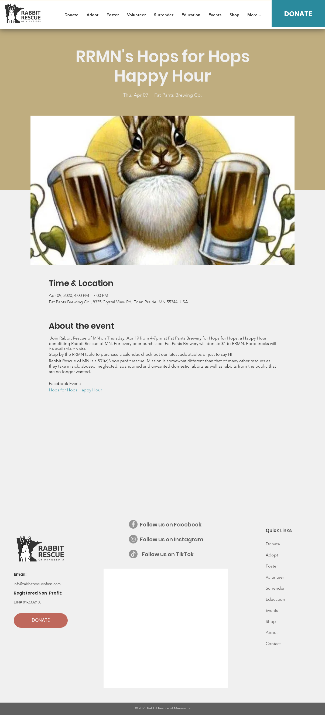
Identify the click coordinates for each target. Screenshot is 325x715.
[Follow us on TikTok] (133, 554)
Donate (273, 543)
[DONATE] (298, 14)
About (272, 632)
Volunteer (275, 577)
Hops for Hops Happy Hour (75, 389)
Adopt (272, 555)
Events (272, 610)
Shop (271, 621)
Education (275, 599)
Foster (272, 566)
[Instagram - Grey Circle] (133, 539)
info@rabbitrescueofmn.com (37, 583)
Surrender (275, 588)
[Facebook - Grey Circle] (133, 524)
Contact (273, 643)
